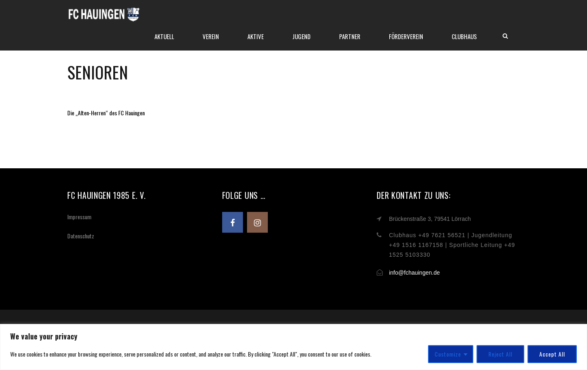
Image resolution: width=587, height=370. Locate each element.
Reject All (500, 354)
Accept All (552, 354)
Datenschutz (80, 235)
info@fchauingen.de (414, 272)
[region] (293, 347)
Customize (448, 354)
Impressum (79, 216)
